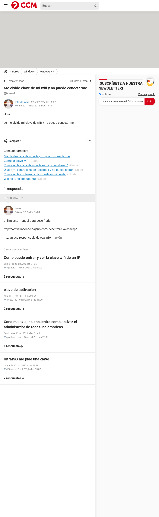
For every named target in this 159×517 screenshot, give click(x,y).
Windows (29, 71)
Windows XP (47, 71)
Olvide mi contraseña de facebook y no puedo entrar (38, 170)
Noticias (105, 94)
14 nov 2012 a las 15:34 (39, 105)
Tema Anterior (15, 80)
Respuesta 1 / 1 (14, 198)
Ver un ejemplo (146, 94)
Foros (15, 71)
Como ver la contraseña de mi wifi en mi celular (35, 174)
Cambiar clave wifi (16, 161)
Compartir (14, 140)
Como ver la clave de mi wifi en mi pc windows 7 (36, 165)
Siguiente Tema (79, 80)
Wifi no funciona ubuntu (20, 179)
